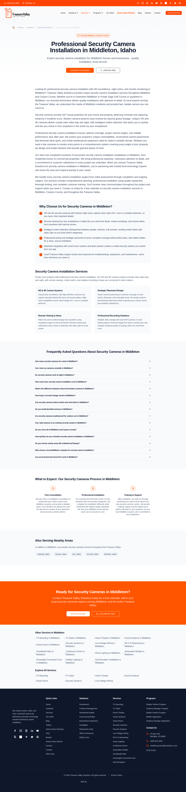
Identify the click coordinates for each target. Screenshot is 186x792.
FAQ (47, 733)
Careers (148, 13)
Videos (48, 725)
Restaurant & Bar (86, 729)
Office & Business (86, 733)
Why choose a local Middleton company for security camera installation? (93, 450)
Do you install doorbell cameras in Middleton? (93, 409)
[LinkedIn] (152, 3)
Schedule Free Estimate (80, 70)
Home (63, 13)
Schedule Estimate (173, 13)
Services (85, 13)
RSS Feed (50, 754)
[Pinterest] (166, 3)
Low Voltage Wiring (120, 733)
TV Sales (116, 708)
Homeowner (84, 704)
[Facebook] (138, 3)
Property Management (88, 708)
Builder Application (153, 717)
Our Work (110, 13)
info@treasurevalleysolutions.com (163, 746)
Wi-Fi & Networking (120, 737)
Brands (49, 737)
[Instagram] (143, 3)
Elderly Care (84, 737)
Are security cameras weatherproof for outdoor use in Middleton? (93, 416)
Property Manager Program (157, 708)
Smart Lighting (119, 742)
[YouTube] (156, 3)
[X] (161, 3)
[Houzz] (175, 3)
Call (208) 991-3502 (105, 614)
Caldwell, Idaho (43, 554)
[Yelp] (170, 3)
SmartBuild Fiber (119, 754)
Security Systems (120, 729)
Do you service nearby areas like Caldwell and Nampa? (93, 443)
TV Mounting (118, 704)
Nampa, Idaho (61, 554)
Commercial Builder (87, 717)
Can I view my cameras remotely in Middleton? (93, 368)
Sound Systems (119, 717)
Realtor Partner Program (156, 704)
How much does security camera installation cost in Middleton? (93, 382)
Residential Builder (86, 713)
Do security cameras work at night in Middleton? (93, 375)
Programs (98, 13)
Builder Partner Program (156, 713)
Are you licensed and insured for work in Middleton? (93, 457)
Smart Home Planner (126, 13)
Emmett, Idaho (92, 554)
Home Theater (118, 713)
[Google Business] (180, 3)
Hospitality (83, 725)
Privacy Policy (116, 775)
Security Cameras (45, 27)
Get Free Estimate (78, 614)
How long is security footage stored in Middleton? (93, 395)
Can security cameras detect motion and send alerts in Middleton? (93, 402)
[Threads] (147, 3)
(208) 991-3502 (11, 3)
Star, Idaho (76, 554)
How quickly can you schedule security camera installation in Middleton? (93, 436)
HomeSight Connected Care (124, 758)
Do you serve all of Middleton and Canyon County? (93, 430)
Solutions (73, 13)
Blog (140, 13)
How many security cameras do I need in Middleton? (93, 361)
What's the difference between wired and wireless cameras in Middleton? (93, 389)
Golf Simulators (119, 762)
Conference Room (120, 746)
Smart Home (118, 721)
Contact (157, 13)
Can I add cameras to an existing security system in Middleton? (93, 423)
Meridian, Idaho (110, 554)
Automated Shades (120, 750)
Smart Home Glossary (55, 729)
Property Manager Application (158, 721)
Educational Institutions (88, 721)
